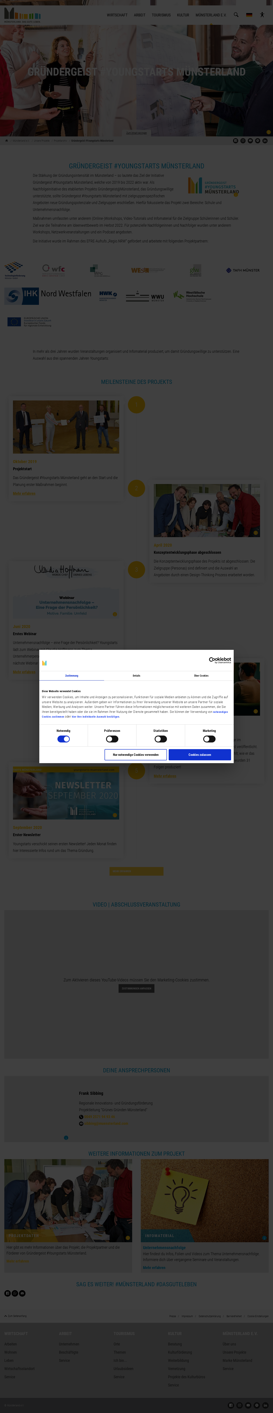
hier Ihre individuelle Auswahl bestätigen (95, 716)
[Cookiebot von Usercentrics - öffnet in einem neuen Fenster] (212, 660)
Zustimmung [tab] (71, 675)
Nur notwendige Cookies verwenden (136, 755)
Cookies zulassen (200, 755)
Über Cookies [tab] (201, 675)
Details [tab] (136, 675)
